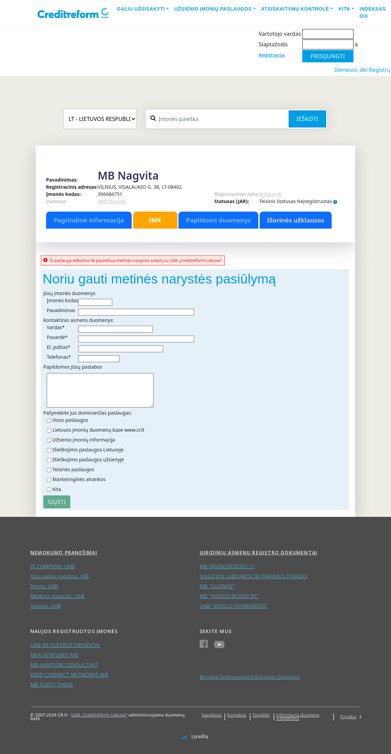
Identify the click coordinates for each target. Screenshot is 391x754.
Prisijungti (270, 194)
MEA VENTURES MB (54, 654)
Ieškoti (307, 119)
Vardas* (55, 327)
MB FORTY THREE (51, 684)
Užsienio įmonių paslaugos (213, 9)
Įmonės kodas (62, 300)
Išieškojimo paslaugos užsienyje (88, 459)
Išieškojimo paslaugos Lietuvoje (88, 449)
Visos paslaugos (70, 420)
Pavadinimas (61, 310)
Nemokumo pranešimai (63, 552)
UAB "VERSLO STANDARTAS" (234, 605)
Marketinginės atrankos (79, 479)
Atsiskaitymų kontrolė (295, 9)
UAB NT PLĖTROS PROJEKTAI (65, 645)
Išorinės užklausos (295, 220)
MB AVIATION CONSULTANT (64, 664)
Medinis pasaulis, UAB (57, 596)
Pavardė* (57, 337)
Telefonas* (59, 357)
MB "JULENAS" (217, 586)
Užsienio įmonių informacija (84, 439)
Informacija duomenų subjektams (298, 716)
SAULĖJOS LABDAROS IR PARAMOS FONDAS (253, 576)
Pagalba (348, 717)
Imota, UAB (44, 586)
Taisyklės (261, 715)
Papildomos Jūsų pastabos (72, 367)
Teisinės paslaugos (74, 469)
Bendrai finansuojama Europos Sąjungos (250, 676)
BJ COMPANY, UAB (52, 566)
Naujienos (212, 715)
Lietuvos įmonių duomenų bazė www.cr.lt (98, 430)
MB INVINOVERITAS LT (227, 566)
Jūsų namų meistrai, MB (59, 576)
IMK (155, 220)
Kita (344, 9)
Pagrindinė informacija (89, 220)
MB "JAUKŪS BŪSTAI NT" (229, 596)
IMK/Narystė (112, 201)
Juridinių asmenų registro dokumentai (258, 552)
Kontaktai (236, 715)
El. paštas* (58, 347)
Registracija (272, 55)
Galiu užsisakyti (141, 9)
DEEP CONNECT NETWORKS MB (69, 674)
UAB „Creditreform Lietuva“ (99, 715)
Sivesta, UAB (45, 605)
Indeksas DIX (373, 12)
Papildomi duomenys (218, 220)
